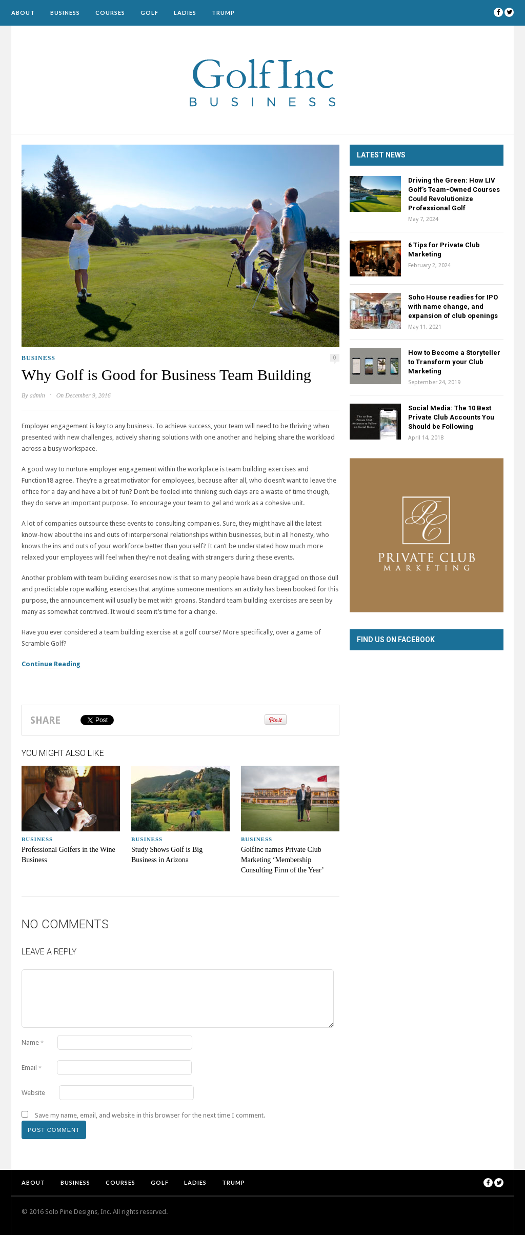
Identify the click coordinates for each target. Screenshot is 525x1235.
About (23, 12)
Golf (149, 12)
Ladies (185, 12)
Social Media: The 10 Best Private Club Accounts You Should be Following (451, 417)
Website (33, 1093)
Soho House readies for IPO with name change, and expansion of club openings (453, 306)
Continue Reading (51, 664)
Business (65, 12)
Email (32, 1067)
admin (37, 395)
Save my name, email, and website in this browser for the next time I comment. (150, 1115)
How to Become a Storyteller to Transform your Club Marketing (454, 362)
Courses (110, 12)
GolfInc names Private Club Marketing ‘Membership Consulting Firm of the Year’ (282, 860)
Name (33, 1042)
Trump (223, 12)
